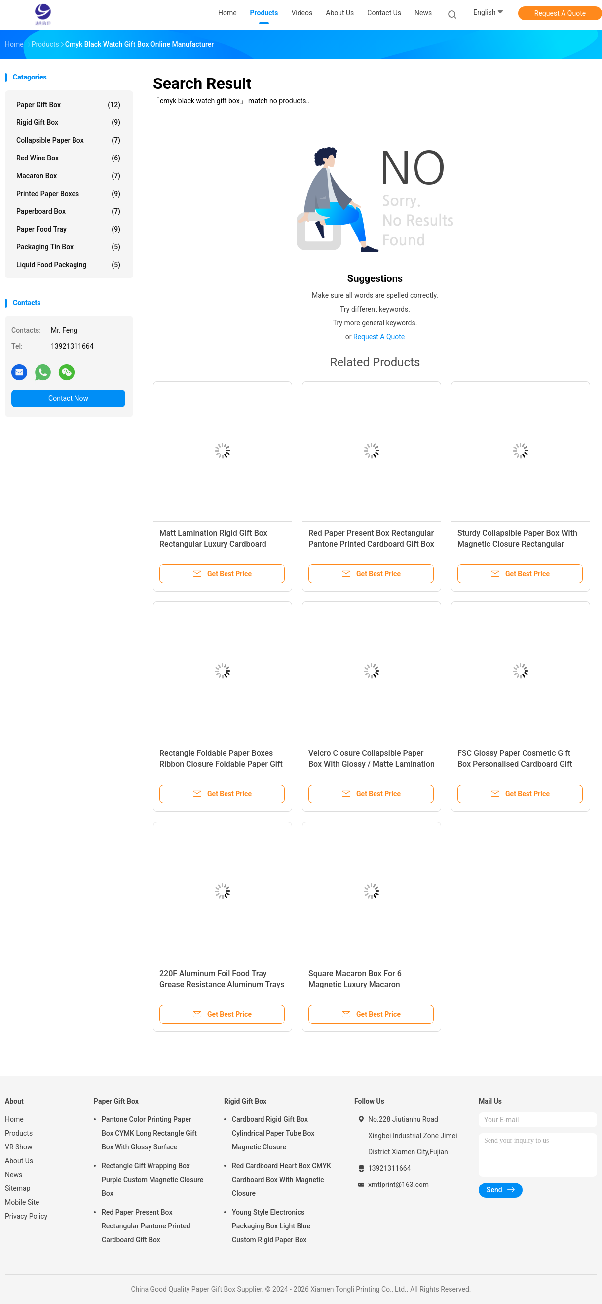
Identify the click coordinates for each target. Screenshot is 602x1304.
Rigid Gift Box (68, 122)
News (13, 1175)
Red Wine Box (68, 158)
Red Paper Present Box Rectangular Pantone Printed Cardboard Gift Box (146, 1226)
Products (19, 1133)
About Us (19, 1161)
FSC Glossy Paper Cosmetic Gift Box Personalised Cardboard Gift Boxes (514, 764)
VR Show (19, 1147)
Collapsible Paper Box (68, 140)
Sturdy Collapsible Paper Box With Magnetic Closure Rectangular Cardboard (517, 543)
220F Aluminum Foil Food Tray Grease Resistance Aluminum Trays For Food (221, 984)
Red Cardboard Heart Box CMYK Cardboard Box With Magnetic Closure (281, 1179)
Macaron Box (68, 176)
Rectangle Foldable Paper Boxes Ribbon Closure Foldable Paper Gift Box (221, 764)
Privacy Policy (26, 1216)
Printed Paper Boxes (68, 193)
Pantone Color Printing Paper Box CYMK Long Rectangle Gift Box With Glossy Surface (149, 1133)
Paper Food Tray (68, 229)
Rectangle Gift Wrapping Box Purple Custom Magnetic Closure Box (152, 1179)
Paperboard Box (68, 211)
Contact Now (68, 398)
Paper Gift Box (68, 105)
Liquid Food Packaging (68, 265)
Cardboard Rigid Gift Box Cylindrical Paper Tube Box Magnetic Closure (273, 1133)
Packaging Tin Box (68, 247)
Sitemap (17, 1188)
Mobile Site (22, 1202)
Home (14, 1119)
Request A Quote (560, 13)
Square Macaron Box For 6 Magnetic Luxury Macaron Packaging (355, 984)
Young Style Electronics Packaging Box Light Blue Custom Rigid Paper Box (271, 1226)
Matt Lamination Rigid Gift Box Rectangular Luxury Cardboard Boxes (213, 543)
